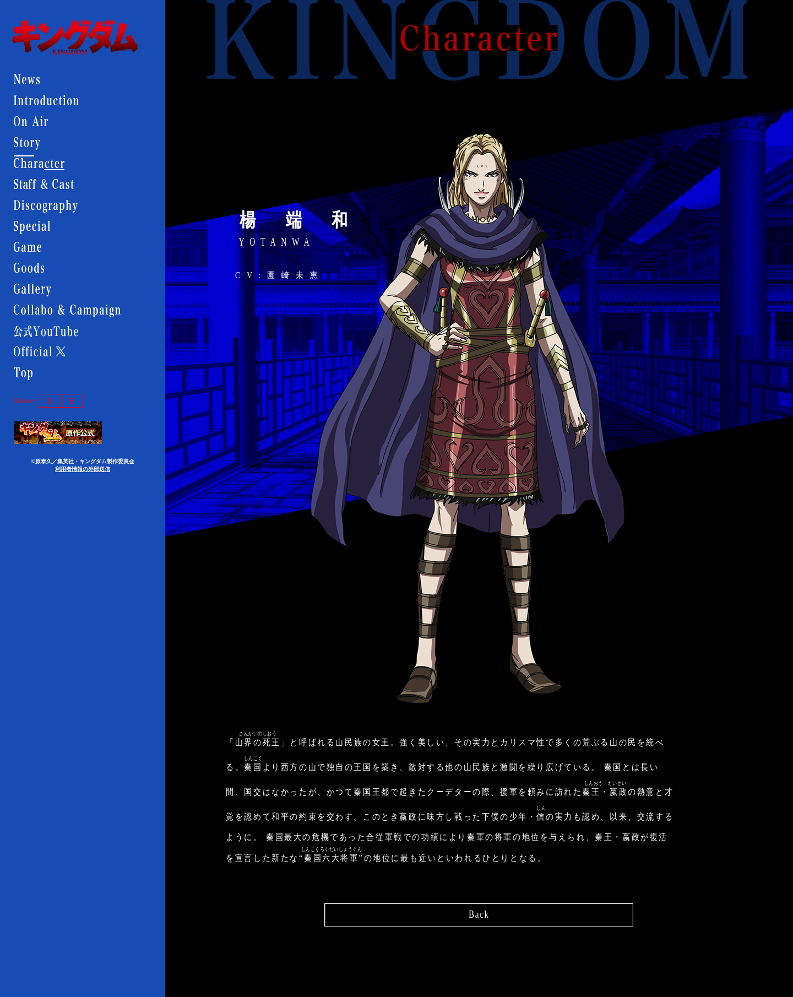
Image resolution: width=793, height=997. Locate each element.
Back (478, 912)
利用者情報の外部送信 (82, 469)
